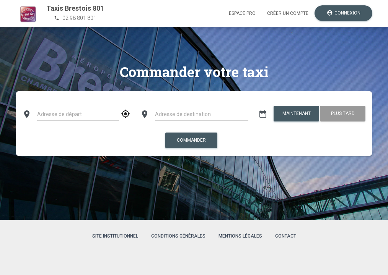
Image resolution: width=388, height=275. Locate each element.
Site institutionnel (115, 236)
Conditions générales (178, 236)
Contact (285, 236)
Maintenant (296, 113)
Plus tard (343, 113)
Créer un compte (287, 13)
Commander (191, 140)
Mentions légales (240, 236)
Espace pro (242, 13)
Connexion (343, 13)
